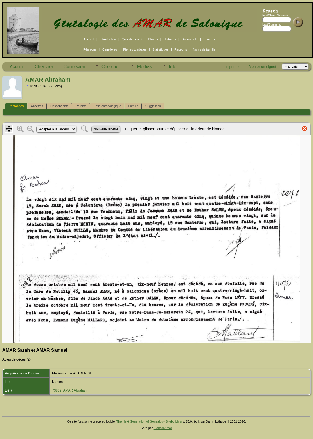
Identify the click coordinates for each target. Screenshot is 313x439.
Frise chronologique (107, 106)
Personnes (16, 106)
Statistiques (160, 49)
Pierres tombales (135, 49)
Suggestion (153, 106)
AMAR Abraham (75, 390)
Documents (190, 39)
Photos (153, 39)
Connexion (74, 66)
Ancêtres (37, 106)
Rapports (180, 49)
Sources (209, 39)
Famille (133, 106)
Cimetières (109, 49)
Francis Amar (163, 428)
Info (172, 66)
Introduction (108, 39)
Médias (144, 66)
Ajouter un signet (262, 67)
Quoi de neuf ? (132, 39)
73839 (56, 390)
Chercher (44, 66)
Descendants (59, 106)
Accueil (89, 39)
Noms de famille (204, 49)
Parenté (81, 106)
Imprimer (232, 67)
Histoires (170, 39)
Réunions (89, 49)
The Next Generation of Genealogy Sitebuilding (149, 421)
